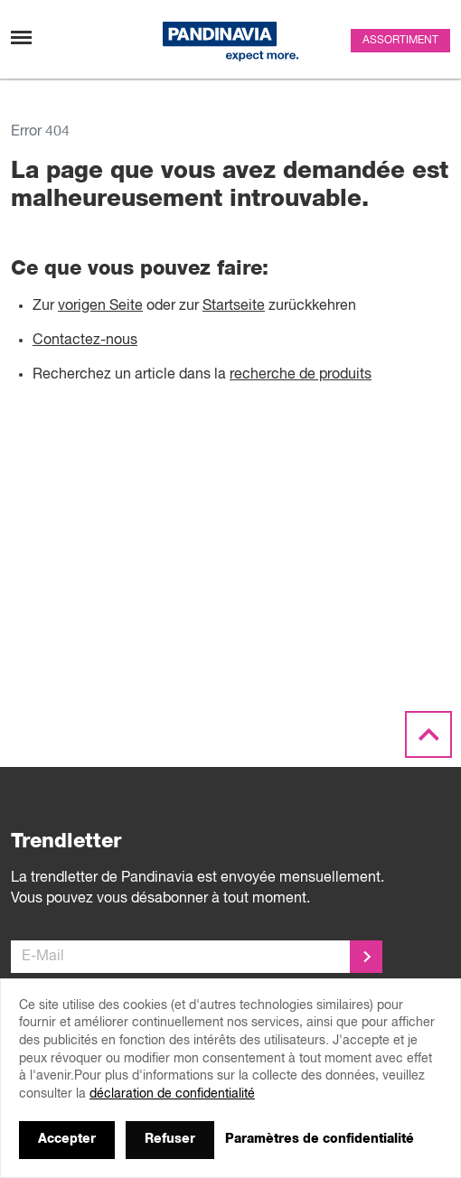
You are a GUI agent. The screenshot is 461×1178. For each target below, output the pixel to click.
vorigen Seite (100, 306)
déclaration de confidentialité (172, 1094)
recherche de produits (301, 375)
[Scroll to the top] (428, 735)
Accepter (67, 1139)
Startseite (233, 306)
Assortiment (400, 40)
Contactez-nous (85, 340)
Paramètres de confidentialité (319, 1139)
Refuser (170, 1139)
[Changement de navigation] (21, 37)
